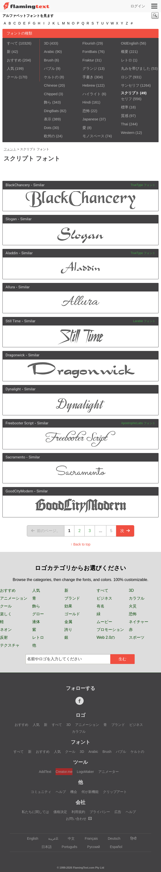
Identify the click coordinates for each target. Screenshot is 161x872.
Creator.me (64, 772)
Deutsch (111, 838)
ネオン (6, 630)
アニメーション (13, 598)
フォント (10, 149)
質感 (124, 116)
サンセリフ (130, 85)
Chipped (51, 94)
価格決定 (60, 812)
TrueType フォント (143, 185)
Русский (91, 847)
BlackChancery (18, 185)
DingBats (51, 111)
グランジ (89, 68)
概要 (124, 51)
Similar (38, 185)
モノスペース (93, 136)
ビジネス (104, 598)
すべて (12, 43)
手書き (87, 77)
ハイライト (91, 94)
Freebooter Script (20, 423)
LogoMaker (85, 772)
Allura (10, 287)
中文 (69, 838)
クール (12, 77)
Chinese (50, 85)
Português (67, 847)
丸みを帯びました (135, 68)
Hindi (86, 102)
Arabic (49, 51)
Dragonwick (15, 355)
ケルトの (51, 77)
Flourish (88, 43)
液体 (36, 622)
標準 (124, 107)
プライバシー (100, 812)
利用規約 (78, 812)
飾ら (47, 102)
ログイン (138, 6)
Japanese (90, 119)
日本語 (44, 847)
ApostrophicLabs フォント (138, 423)
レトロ (126, 60)
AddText (45, 772)
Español (113, 847)
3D (46, 43)
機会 (73, 792)
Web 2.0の (106, 637)
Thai (124, 124)
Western (128, 132)
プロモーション (110, 630)
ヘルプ (61, 792)
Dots (47, 128)
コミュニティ (41, 792)
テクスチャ (10, 645)
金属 (68, 622)
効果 (68, 606)
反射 (4, 637)
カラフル (136, 598)
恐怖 (86, 111)
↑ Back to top (81, 544)
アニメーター (108, 772)
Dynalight (13, 389)
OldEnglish (130, 43)
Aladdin (12, 253)
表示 (47, 119)
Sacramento (15, 457)
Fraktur (88, 60)
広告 (117, 812)
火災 (133, 606)
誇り (68, 630)
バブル (49, 68)
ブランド (72, 598)
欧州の (49, 136)
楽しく (6, 614)
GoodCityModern (19, 491)
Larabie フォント (144, 321)
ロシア (126, 77)
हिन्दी (131, 838)
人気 (10, 68)
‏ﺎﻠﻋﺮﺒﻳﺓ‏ (51, 838)
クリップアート (115, 792)
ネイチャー (138, 622)
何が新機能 (90, 792)
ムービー (104, 622)
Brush (48, 60)
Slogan (11, 219)
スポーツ (136, 637)
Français (89, 838)
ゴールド (72, 614)
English (30, 838)
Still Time (13, 321)
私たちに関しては (35, 812)
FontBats (89, 51)
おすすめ (14, 60)
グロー (38, 614)
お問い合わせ (79, 819)
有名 (100, 606)
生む (122, 659)
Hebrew (88, 85)
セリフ (126, 99)
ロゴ (80, 715)
